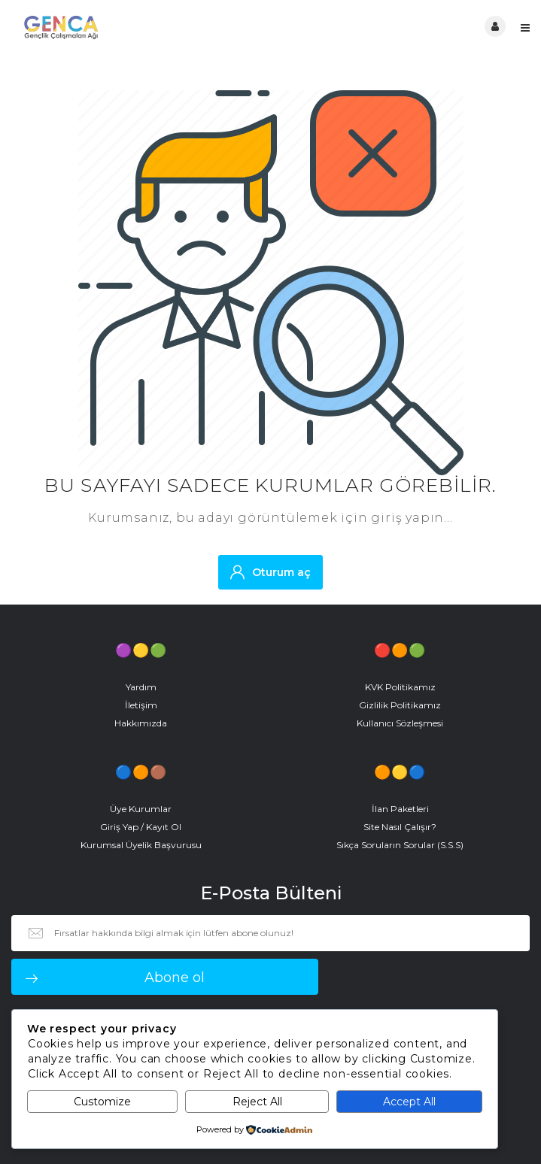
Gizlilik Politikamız (400, 705)
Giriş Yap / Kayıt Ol (140, 826)
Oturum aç (270, 572)
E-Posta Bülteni (271, 893)
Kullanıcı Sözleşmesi (400, 723)
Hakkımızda (140, 723)
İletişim (141, 705)
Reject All (257, 1101)
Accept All (409, 1101)
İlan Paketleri (400, 808)
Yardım (141, 687)
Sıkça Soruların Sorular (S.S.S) (399, 844)
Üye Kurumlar (141, 808)
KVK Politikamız (400, 687)
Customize (102, 1101)
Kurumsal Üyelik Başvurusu (141, 844)
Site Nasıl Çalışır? (399, 826)
